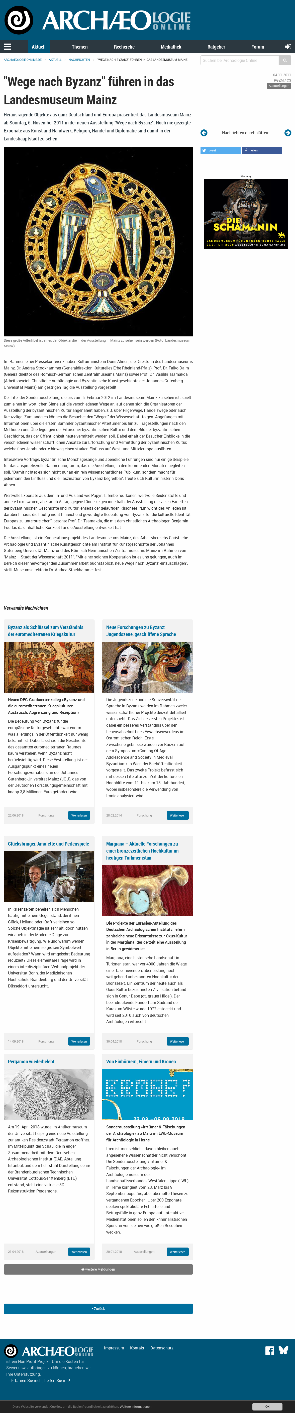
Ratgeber (216, 46)
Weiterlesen (79, 815)
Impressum (114, 1348)
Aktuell (39, 46)
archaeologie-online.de (23, 60)
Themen (80, 46)
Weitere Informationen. (136, 1406)
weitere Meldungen (98, 1269)
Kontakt (137, 1348)
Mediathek (171, 46)
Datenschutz (161, 1348)
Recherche (124, 46)
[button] (221, 150)
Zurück (98, 1308)
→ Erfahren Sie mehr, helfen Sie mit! (38, 1380)
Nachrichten (79, 60)
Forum (257, 46)
